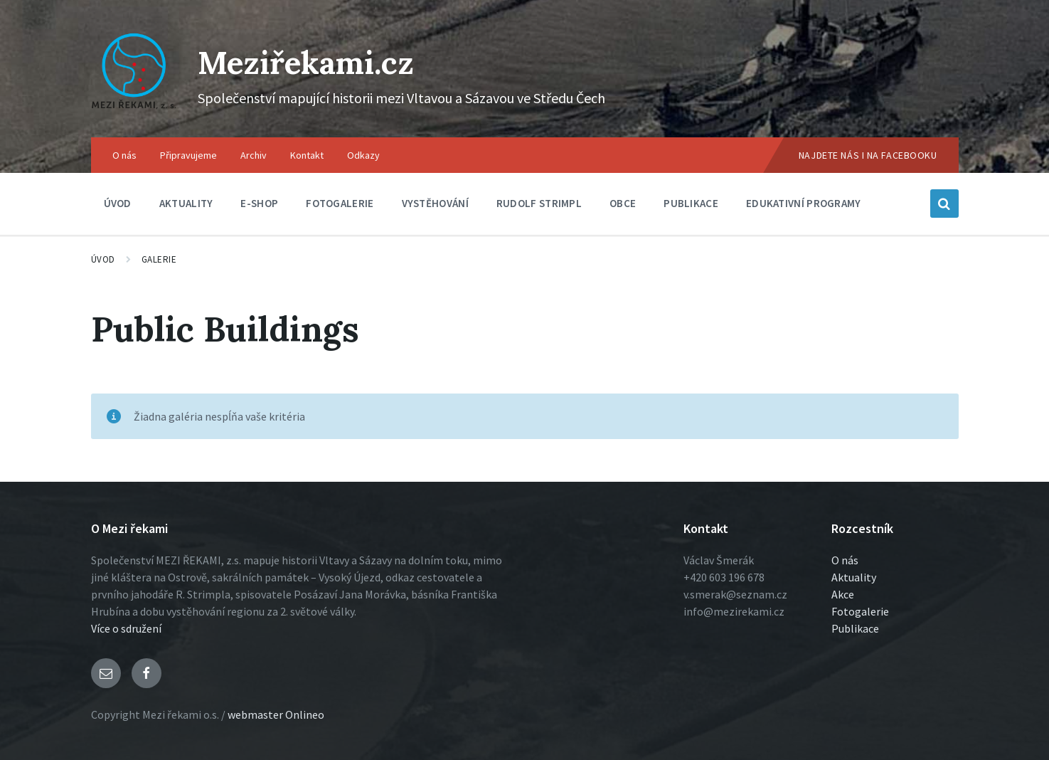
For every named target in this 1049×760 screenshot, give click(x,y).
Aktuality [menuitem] (186, 203)
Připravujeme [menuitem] (188, 155)
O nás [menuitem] (124, 155)
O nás (844, 560)
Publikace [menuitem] (691, 203)
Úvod (103, 259)
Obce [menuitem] (622, 203)
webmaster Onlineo (276, 714)
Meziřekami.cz (317, 61)
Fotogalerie (860, 611)
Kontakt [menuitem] (307, 155)
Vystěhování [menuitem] (435, 203)
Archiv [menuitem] (253, 155)
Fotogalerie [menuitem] (339, 203)
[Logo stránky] (133, 109)
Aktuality (853, 577)
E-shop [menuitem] (259, 203)
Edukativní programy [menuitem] (803, 203)
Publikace (855, 628)
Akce (842, 594)
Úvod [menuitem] (118, 203)
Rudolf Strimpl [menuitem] (539, 203)
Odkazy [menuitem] (363, 155)
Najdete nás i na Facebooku (868, 155)
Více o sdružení (126, 628)
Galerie (159, 259)
